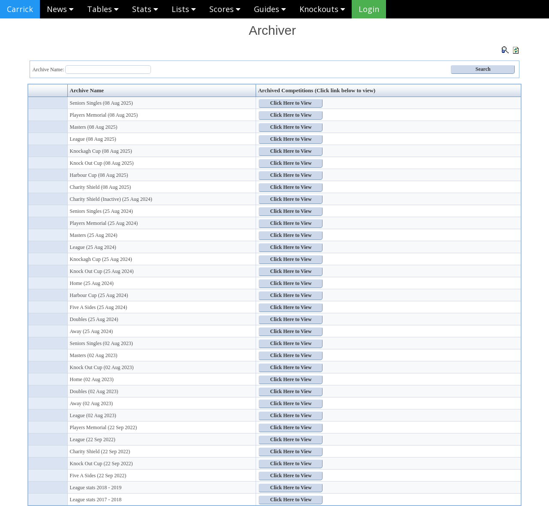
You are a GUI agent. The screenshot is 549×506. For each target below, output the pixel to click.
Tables (102, 9)
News (60, 9)
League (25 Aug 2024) (93, 247)
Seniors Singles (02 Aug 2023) (101, 343)
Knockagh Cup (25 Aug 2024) (101, 259)
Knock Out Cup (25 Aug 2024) (102, 271)
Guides (270, 9)
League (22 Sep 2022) (92, 439)
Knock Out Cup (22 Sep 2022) (101, 464)
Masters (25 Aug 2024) (94, 235)
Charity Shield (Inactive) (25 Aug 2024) (111, 199)
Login (369, 9)
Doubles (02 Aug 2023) (94, 391)
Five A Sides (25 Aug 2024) (98, 307)
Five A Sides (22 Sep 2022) (98, 476)
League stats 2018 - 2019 (96, 488)
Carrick (20, 9)
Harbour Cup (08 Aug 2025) (99, 175)
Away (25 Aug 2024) (91, 331)
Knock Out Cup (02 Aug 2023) (102, 367)
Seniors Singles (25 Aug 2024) (101, 211)
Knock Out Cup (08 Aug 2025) (102, 163)
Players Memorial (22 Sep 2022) (103, 427)
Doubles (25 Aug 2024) (94, 319)
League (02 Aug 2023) (93, 415)
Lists (184, 9)
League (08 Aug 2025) (93, 139)
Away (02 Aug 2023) (91, 403)
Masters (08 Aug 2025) (94, 127)
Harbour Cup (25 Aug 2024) (99, 295)
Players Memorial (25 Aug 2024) (104, 223)
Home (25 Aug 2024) (92, 283)
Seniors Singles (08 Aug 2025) (101, 103)
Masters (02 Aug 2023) (94, 355)
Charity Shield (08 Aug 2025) (100, 187)
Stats (145, 9)
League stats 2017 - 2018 (96, 500)
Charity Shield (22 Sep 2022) (100, 451)
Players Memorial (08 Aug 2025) (104, 115)
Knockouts (322, 9)
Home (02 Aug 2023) (92, 379)
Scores (224, 9)
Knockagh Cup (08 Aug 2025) (101, 151)
